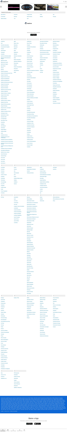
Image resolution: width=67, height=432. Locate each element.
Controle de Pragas (30, 121)
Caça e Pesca (29, 43)
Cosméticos (29, 128)
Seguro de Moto (42, 317)
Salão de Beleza (3, 18)
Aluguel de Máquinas (4, 91)
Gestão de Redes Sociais (18, 178)
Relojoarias (29, 308)
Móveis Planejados (30, 284)
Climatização (29, 88)
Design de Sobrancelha (44, 57)
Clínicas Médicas (30, 90)
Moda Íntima (29, 262)
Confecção (29, 108)
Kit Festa (2, 197)
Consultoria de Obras (30, 114)
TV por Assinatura (56, 297)
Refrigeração (29, 306)
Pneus (2, 343)
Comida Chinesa (29, 101)
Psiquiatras (3, 366)
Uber (28, 18)
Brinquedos (16, 68)
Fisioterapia (3, 178)
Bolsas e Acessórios (17, 59)
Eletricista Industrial (56, 41)
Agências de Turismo (4, 62)
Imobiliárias (42, 169)
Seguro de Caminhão (43, 312)
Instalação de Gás (43, 183)
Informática (42, 178)
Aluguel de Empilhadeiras (5, 78)
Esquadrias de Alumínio (57, 86)
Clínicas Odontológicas (31, 92)
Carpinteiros (29, 52)
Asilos (2, 133)
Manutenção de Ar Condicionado (32, 202)
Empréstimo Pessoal (56, 54)
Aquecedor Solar (3, 116)
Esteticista (54, 92)
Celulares (28, 68)
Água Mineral (3, 14)
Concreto (28, 106)
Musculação (29, 293)
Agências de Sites (4, 60)
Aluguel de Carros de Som (5, 76)
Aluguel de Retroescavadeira (5, 104)
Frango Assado (29, 14)
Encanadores (55, 57)
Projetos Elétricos (4, 359)
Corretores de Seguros (30, 126)
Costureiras (29, 130)
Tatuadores (55, 301)
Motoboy (41, 16)
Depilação (41, 48)
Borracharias (16, 63)
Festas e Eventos (4, 174)
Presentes (2, 354)
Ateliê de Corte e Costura (5, 152)
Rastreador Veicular (30, 299)
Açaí (1, 43)
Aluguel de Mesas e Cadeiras (6, 93)
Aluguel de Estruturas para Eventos (7, 82)
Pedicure (2, 308)
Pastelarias (3, 306)
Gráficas (15, 180)
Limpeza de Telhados (17, 213)
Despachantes (42, 61)
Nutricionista (42, 200)
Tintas (54, 314)
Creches (28, 134)
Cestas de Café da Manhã (31, 77)
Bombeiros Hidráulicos (17, 61)
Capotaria (28, 48)
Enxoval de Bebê (56, 66)
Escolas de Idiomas (56, 74)
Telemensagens (55, 308)
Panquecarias (3, 303)
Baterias (15, 48)
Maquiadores (29, 222)
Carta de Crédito (29, 59)
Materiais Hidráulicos (30, 246)
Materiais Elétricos (30, 244)
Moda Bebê (29, 257)
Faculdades (3, 167)
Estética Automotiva (56, 90)
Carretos (28, 54)
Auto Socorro (3, 163)
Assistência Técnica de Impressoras (7, 141)
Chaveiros (28, 79)
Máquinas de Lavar (30, 224)
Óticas (54, 200)
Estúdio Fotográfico (56, 97)
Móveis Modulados (30, 282)
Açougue (2, 48)
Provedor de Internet (4, 363)
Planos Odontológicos (4, 339)
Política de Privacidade (13, 411)
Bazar (15, 50)
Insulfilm (41, 189)
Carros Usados (29, 57)
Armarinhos (3, 122)
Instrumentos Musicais (43, 187)
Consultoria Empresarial (31, 112)
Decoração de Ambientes (44, 41)
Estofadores (55, 94)
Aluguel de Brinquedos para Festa (6, 73)
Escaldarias (55, 70)
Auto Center (3, 157)
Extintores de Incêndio (56, 103)
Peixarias (2, 314)
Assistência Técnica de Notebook (6, 148)
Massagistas (29, 240)
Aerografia (2, 54)
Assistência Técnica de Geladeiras (6, 139)
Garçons (15, 169)
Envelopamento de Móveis (57, 63)
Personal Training (4, 317)
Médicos (28, 251)
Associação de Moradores (5, 150)
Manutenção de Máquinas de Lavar (33, 217)
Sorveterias (42, 328)
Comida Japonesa (30, 103)
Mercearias (29, 253)
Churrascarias (29, 83)
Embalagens (55, 50)
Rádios (28, 297)
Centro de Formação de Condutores (33, 70)
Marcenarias (29, 226)
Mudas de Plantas (30, 291)
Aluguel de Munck (4, 96)
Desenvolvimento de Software (45, 54)
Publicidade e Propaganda (5, 368)
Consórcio (28, 110)
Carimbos (28, 50)
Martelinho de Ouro (30, 237)
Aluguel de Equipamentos (5, 80)
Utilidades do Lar (4, 378)
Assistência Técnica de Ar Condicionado (5, 137)
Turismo (54, 326)
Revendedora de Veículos (31, 312)
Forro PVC (2, 183)
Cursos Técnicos (29, 143)
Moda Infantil (29, 260)
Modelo (28, 269)
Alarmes (2, 67)
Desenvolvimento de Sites (44, 52)
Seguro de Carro (42, 314)
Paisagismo (3, 301)
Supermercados (42, 334)
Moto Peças (29, 273)
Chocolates (29, 81)
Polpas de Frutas (4, 350)
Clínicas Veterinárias (30, 94)
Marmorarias (29, 233)
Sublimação (42, 330)
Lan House (15, 200)
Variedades (16, 374)
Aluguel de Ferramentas (5, 84)
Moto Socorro (29, 275)
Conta (24, 430)
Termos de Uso (6, 411)
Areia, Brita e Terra (4, 120)
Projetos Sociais (3, 361)
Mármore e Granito (30, 235)
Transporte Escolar (56, 319)
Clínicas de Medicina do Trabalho (32, 97)
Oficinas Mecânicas (56, 197)
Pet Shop (2, 323)
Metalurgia (28, 255)
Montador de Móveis (30, 271)
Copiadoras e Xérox (30, 123)
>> (66, 6)
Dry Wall (41, 72)
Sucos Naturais (42, 332)
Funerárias (2, 192)
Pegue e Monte (3, 312)
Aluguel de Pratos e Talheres (5, 100)
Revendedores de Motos (31, 314)
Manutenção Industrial (30, 200)
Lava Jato (15, 204)
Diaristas (41, 63)
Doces (41, 68)
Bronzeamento (16, 70)
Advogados (3, 52)
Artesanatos (3, 127)
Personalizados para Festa (5, 321)
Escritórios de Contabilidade (57, 81)
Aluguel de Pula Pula (4, 102)
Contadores (29, 119)
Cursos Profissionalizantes (31, 141)
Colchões (28, 99)
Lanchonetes (3, 16)
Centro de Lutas (29, 72)
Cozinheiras (29, 132)
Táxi (14, 18)
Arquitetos (2, 124)
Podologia (2, 346)
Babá (15, 41)
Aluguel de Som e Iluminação (6, 107)
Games (15, 167)
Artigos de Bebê (3, 131)
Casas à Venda (29, 61)
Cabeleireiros (29, 41)
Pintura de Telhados (4, 330)
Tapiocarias (55, 299)
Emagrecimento (55, 48)
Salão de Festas (42, 299)
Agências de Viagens (4, 64)
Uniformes (2, 376)
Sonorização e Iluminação (44, 326)
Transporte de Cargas (56, 323)
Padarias (2, 297)
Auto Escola (3, 159)
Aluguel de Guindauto (4, 87)
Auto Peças (3, 161)
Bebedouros (16, 52)
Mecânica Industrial (30, 249)
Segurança (42, 306)
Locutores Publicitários (17, 215)
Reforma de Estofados (30, 303)
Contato (2, 411)
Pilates (2, 326)
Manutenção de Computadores (32, 206)
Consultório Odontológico (31, 117)
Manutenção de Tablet (30, 220)
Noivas (41, 197)
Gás (53, 14)
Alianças (2, 69)
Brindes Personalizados (18, 66)
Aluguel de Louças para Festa (6, 89)
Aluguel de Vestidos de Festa (6, 111)
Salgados (41, 301)
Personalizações (3, 319)
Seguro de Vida (42, 319)
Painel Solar (3, 299)
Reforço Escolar (29, 301)
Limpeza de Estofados (17, 211)
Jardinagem (55, 167)
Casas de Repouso (30, 66)
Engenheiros (55, 61)
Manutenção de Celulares (31, 204)
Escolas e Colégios (56, 77)
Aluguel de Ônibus (4, 98)
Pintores (2, 328)
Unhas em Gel (3, 374)
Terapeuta (54, 310)
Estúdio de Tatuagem (56, 99)
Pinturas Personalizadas (5, 332)
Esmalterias (55, 83)
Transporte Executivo (56, 321)
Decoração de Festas (43, 43)
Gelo (14, 174)
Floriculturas (3, 180)
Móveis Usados (29, 286)
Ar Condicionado (3, 118)
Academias (3, 41)
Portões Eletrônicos (4, 352)
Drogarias (41, 70)
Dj (40, 66)
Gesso (15, 176)
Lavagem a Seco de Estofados (19, 206)
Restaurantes (29, 310)
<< (0, 6)
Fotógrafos (2, 185)
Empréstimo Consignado (57, 52)
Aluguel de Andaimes (4, 71)
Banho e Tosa (16, 43)
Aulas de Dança (3, 155)
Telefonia (54, 306)
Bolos (15, 57)
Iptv (40, 192)
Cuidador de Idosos (30, 137)
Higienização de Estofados (31, 169)
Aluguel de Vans (3, 109)
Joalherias (54, 169)
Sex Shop (41, 323)
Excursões (54, 101)
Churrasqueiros (29, 86)
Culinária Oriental (30, 139)
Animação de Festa (4, 113)
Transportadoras (55, 317)
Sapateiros (42, 303)
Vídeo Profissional (17, 383)
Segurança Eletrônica (43, 308)
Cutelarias (28, 146)
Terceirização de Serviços (57, 312)
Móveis (28, 280)
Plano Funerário (3, 337)
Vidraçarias (16, 385)
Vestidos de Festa (17, 376)
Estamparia (55, 88)
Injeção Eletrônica (43, 180)
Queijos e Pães (16, 297)
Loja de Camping (17, 217)
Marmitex (15, 16)
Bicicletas (15, 54)
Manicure (28, 197)
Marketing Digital (29, 229)
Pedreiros (2, 310)
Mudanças (28, 289)
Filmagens (2, 176)
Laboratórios (16, 197)
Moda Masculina (29, 266)
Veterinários (16, 378)
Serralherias (42, 321)
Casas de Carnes (30, 63)
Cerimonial (28, 74)
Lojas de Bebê (16, 220)
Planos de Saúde (4, 341)
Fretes (41, 14)
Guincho (15, 183)
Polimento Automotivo (4, 348)
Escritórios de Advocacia (57, 79)
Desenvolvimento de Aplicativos (45, 50)
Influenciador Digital (43, 176)
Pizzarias (54, 16)
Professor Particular (4, 357)
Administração (3, 50)
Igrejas (41, 167)
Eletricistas (55, 43)
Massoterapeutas (30, 242)
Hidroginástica (29, 167)
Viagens (15, 380)
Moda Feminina (29, 16)
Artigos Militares (3, 129)
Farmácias (15, 14)
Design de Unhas (43, 59)
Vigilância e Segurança (17, 387)
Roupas (28, 317)
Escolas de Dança (56, 72)
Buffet (15, 72)
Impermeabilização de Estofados (45, 174)
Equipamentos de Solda (57, 68)
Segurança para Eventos (44, 310)
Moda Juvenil (29, 264)
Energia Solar (55, 59)
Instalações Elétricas (43, 185)
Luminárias (16, 222)
